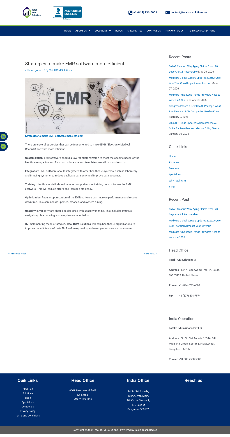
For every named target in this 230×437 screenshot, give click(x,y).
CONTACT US (154, 30)
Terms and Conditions (27, 415)
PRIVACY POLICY (174, 30)
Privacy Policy (27, 411)
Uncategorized (35, 70)
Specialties (175, 174)
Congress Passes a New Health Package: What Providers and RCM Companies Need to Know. (194, 111)
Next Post (150, 253)
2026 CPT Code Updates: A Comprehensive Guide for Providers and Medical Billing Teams (195, 128)
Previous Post (18, 253)
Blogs (172, 186)
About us (174, 162)
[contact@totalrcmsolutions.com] (167, 12)
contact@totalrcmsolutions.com (190, 12)
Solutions (174, 168)
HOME (67, 30)
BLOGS (119, 30)
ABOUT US (82, 31)
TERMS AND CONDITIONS (201, 30)
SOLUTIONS (103, 31)
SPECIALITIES (134, 30)
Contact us (27, 406)
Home (172, 156)
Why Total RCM (178, 180)
